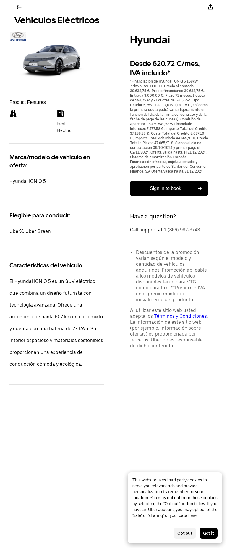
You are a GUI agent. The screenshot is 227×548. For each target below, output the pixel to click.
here (192, 515)
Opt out (184, 533)
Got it (208, 533)
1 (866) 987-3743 (182, 229)
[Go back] (19, 7)
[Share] (210, 7)
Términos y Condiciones (180, 316)
